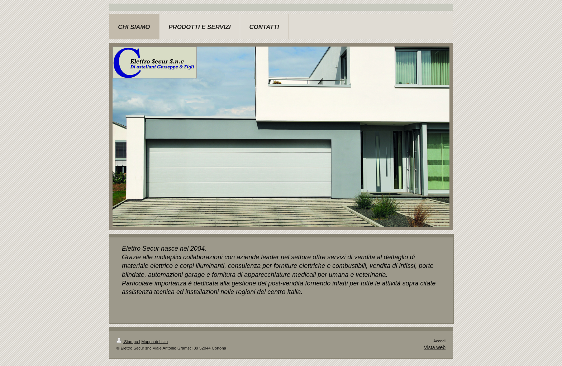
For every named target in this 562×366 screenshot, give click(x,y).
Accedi (439, 341)
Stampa (127, 341)
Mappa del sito (154, 341)
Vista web (435, 347)
